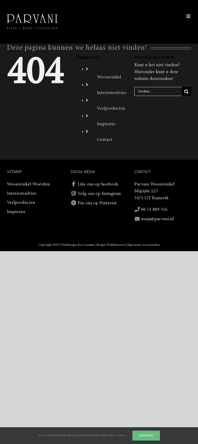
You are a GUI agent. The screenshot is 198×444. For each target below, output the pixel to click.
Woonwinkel (109, 77)
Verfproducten (111, 108)
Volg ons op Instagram (99, 193)
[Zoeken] (186, 91)
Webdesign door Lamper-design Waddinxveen (93, 245)
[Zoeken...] (158, 91)
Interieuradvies (111, 93)
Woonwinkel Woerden (28, 184)
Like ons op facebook (98, 184)
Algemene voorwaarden (143, 245)
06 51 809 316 (154, 209)
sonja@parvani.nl (157, 219)
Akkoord (146, 435)
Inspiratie (106, 124)
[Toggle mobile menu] (188, 16)
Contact (104, 139)
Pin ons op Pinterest (97, 203)
